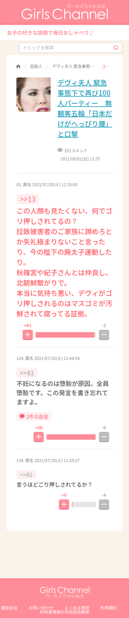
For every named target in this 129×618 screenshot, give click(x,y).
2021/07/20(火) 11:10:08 (54, 184)
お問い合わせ (40, 607)
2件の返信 (34, 416)
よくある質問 (77, 607)
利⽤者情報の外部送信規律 (64, 612)
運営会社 (9, 607)
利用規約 (109, 607)
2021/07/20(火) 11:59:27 (57, 460)
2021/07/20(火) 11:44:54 (57, 358)
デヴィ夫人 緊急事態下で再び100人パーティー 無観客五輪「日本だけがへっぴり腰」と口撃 (84, 108)
